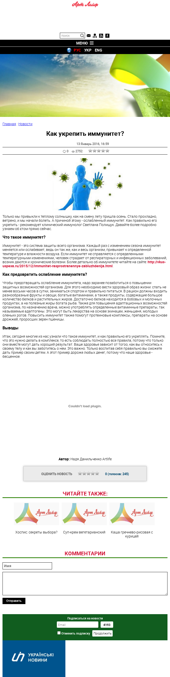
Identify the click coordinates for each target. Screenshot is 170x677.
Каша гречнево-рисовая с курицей (132, 520)
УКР (88, 50)
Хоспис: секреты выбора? (36, 518)
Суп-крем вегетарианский (84, 518)
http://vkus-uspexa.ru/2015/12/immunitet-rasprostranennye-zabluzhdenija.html (84, 263)
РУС (77, 50)
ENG (98, 50)
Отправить (14, 601)
